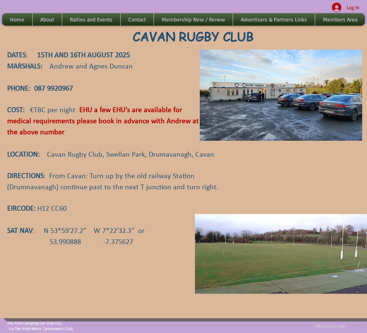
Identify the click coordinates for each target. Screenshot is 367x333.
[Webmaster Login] (331, 326)
